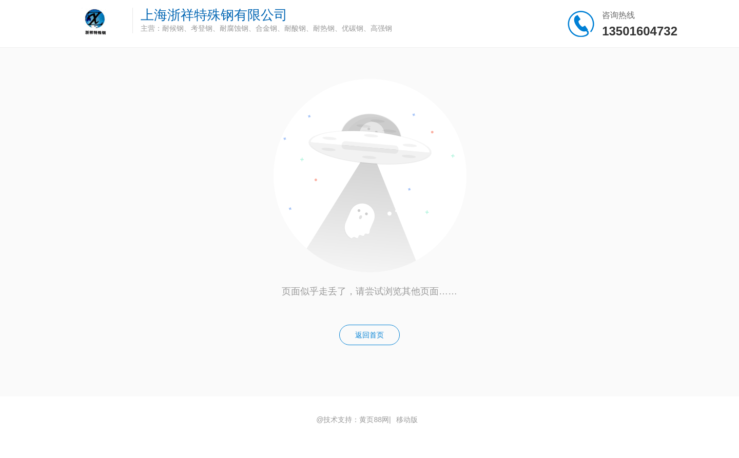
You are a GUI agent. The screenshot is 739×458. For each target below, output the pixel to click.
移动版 (407, 419)
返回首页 (369, 335)
